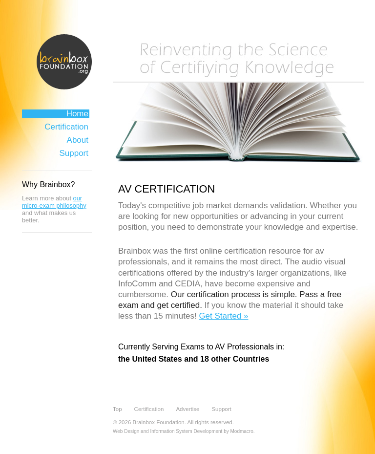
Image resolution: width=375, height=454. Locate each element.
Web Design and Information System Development (167, 431)
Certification (66, 127)
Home (77, 113)
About (77, 140)
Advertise (187, 409)
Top (117, 409)
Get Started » (223, 316)
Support (73, 153)
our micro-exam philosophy (54, 202)
